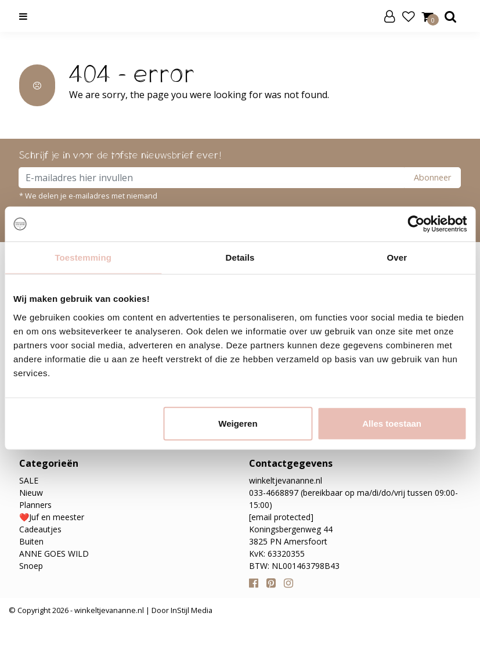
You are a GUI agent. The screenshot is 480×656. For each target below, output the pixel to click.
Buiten (31, 541)
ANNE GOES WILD (54, 553)
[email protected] (281, 516)
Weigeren (237, 423)
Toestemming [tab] (83, 257)
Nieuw (31, 492)
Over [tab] (397, 257)
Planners (35, 504)
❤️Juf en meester (51, 516)
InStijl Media (190, 610)
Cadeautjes (40, 529)
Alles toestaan (391, 423)
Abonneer (432, 177)
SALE (28, 480)
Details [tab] (240, 257)
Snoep (31, 565)
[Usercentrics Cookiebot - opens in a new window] (416, 224)
